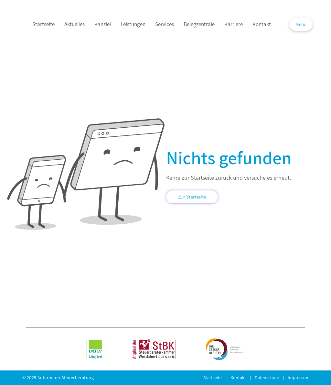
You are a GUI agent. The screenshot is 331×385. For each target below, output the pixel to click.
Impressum (299, 377)
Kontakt (240, 377)
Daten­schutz (269, 377)
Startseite (214, 377)
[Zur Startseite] (192, 196)
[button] (301, 24)
